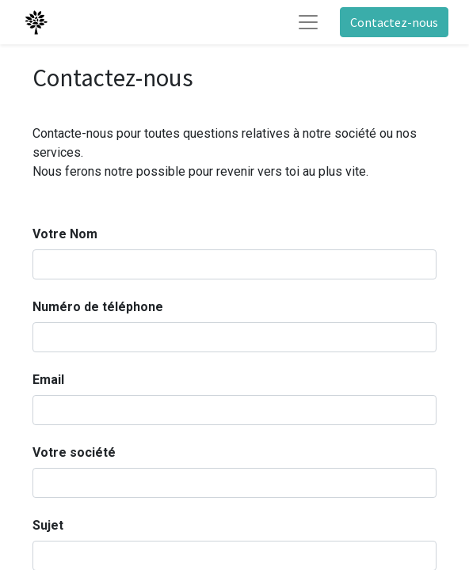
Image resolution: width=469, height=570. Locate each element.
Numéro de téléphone (97, 306)
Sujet (47, 525)
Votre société (74, 452)
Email (48, 379)
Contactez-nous (394, 22)
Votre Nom (64, 233)
